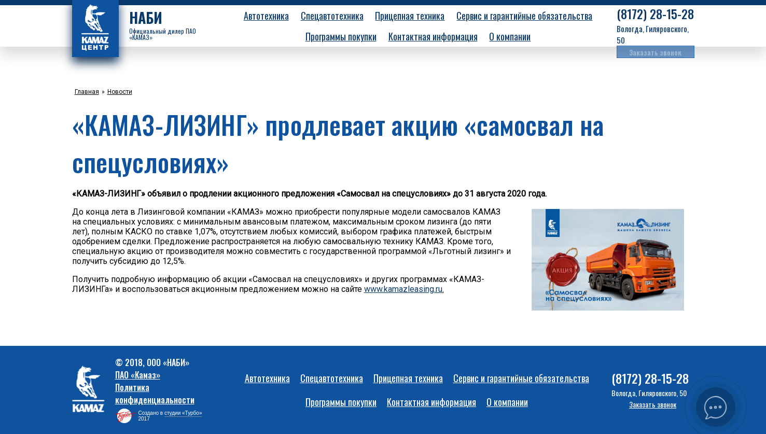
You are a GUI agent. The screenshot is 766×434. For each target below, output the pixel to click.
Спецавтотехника (332, 15)
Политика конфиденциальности (154, 393)
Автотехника (266, 15)
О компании (510, 36)
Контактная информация (433, 36)
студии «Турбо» (183, 413)
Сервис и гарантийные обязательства (524, 15)
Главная (87, 91)
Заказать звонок (655, 52)
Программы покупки (341, 36)
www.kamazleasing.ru (403, 289)
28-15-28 (655, 14)
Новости (119, 91)
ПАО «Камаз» (137, 375)
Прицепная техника (409, 15)
